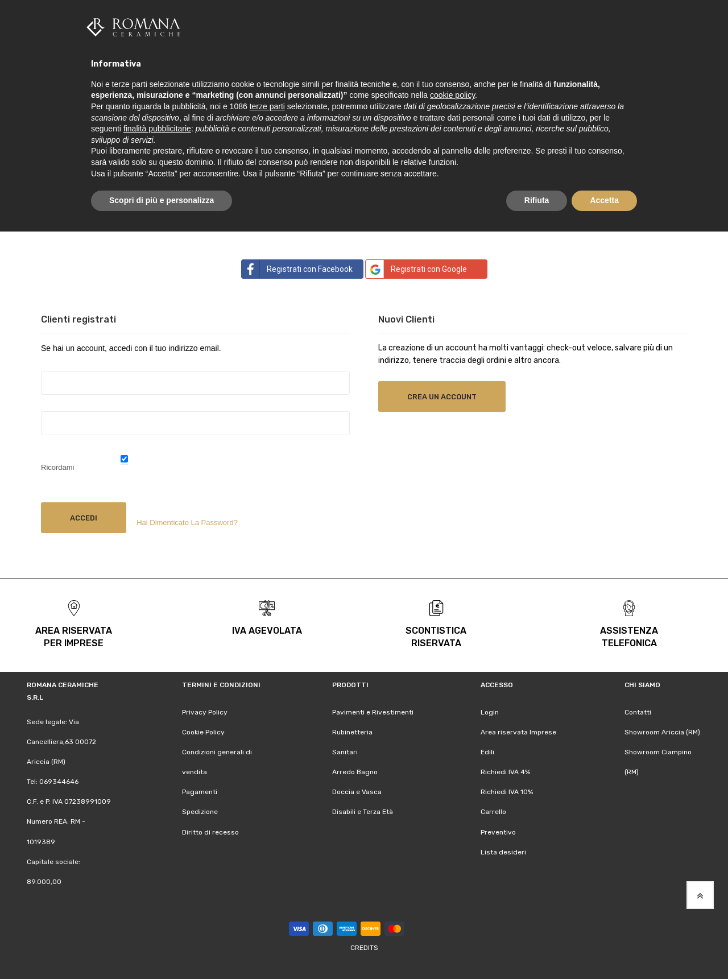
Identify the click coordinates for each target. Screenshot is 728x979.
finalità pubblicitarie (157, 128)
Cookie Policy (203, 731)
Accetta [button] (604, 200)
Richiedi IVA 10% (507, 791)
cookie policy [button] (452, 95)
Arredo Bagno (355, 771)
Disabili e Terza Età (362, 811)
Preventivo (498, 831)
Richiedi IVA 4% (505, 771)
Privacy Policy (205, 711)
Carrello (493, 811)
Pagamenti (199, 791)
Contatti (637, 711)
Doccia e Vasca (357, 791)
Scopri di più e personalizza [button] (161, 200)
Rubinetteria (352, 731)
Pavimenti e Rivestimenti (372, 711)
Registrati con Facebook (297, 268)
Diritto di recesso (210, 831)
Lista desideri (503, 851)
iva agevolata (267, 629)
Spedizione (200, 811)
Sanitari (345, 751)
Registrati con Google (416, 268)
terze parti (267, 106)
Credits (364, 947)
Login (490, 711)
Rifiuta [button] (536, 200)
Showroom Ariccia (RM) (662, 731)
